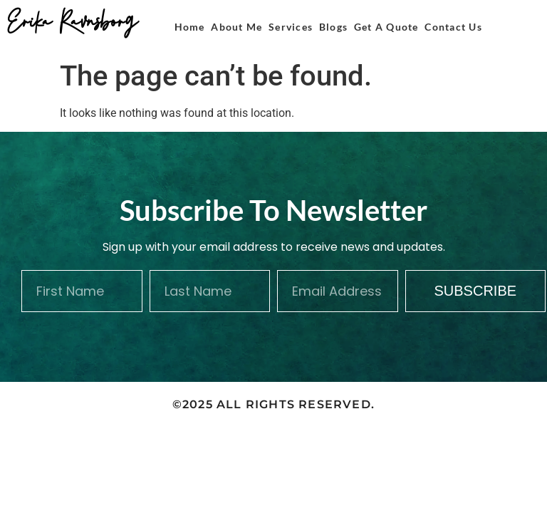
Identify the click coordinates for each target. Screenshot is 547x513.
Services (291, 27)
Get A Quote (386, 27)
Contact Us (453, 27)
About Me (236, 27)
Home (189, 27)
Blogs (333, 27)
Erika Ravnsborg (72, 19)
